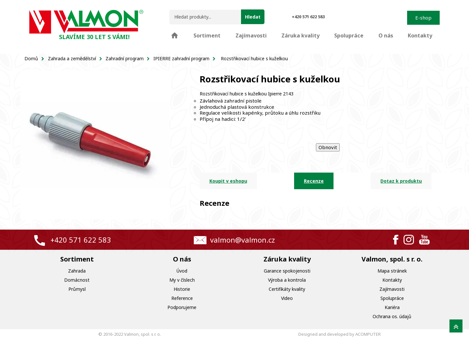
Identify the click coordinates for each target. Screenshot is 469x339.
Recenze (314, 181)
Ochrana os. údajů (392, 316)
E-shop (423, 17)
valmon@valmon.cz (242, 240)
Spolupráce (392, 298)
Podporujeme (181, 307)
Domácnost (77, 280)
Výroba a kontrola (287, 280)
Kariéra (392, 307)
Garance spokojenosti (287, 271)
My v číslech (182, 280)
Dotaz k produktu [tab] (401, 181)
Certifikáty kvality (287, 289)
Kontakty (392, 280)
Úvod (182, 271)
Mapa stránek (392, 271)
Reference (182, 298)
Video (287, 298)
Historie (182, 289)
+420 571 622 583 (80, 240)
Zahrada (77, 271)
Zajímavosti (392, 289)
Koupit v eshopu (228, 181)
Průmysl (77, 289)
